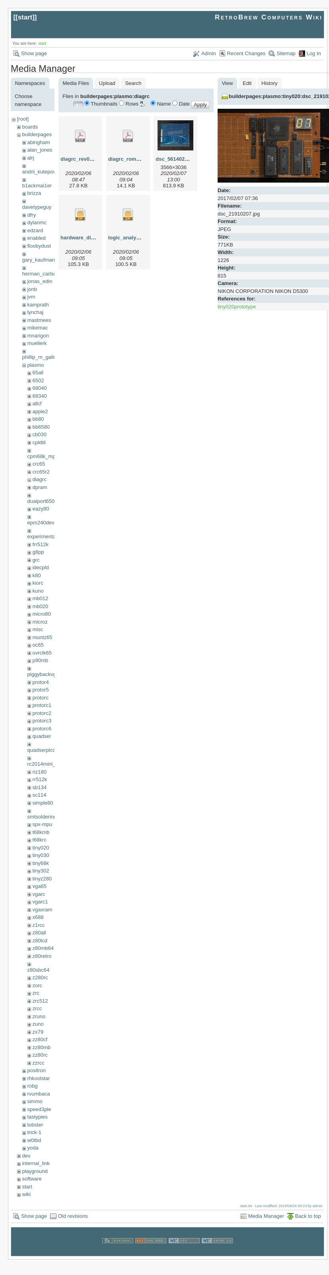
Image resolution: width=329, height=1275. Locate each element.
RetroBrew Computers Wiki (269, 17)
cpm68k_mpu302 (47, 456)
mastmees (39, 320)
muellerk (37, 343)
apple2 (40, 411)
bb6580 (40, 427)
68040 (39, 388)
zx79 (37, 1032)
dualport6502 (42, 501)
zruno (38, 1016)
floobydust (39, 246)
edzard (35, 230)
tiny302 (40, 871)
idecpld (40, 567)
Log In (314, 53)
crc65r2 (40, 472)
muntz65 (42, 637)
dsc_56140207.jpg (178, 159)
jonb (32, 289)
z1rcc (38, 925)
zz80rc (39, 1055)
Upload (107, 83)
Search (133, 83)
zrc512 (40, 1001)
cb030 (39, 434)
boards (30, 127)
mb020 (40, 606)
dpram (39, 487)
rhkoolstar (38, 1078)
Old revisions (73, 1216)
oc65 (37, 645)
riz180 (39, 772)
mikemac (37, 328)
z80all (39, 933)
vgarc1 (40, 902)
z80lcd (39, 941)
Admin (208, 53)
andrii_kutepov (39, 172)
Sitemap (286, 53)
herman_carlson (40, 274)
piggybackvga (43, 674)
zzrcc (38, 1063)
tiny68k (40, 863)
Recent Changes (246, 53)
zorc (37, 985)
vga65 (39, 886)
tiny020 (40, 848)
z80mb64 (42, 948)
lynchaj (35, 312)
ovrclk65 (41, 653)
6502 (38, 380)
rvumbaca (38, 1094)
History (269, 83)
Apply (200, 105)
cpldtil (38, 442)
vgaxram (42, 910)
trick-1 (34, 1132)
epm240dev (41, 523)
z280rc (40, 977)
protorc (40, 698)
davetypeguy (37, 207)
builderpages (36, 134)
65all (37, 373)
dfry (31, 215)
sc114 (39, 795)
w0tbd (34, 1140)
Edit (247, 83)
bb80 (38, 419)
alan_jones (39, 150)
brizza (34, 193)
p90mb (40, 660)
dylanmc (36, 222)
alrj (30, 158)
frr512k (40, 544)
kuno (37, 591)
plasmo (35, 365)
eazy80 (40, 509)
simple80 (42, 803)
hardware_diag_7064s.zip (91, 238)
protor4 (40, 682)
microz (39, 622)
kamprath (38, 305)
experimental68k (46, 536)
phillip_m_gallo (39, 357)
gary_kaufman (38, 260)
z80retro (41, 956)
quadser (41, 736)
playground (34, 1171)
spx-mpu (42, 824)
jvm (31, 297)
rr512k (39, 779)
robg (32, 1086)
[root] (23, 119)
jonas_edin (39, 281)
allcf (36, 403)
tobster (35, 1125)
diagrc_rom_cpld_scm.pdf (140, 159)
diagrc (39, 479)
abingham (38, 142)
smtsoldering (42, 817)
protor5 (40, 690)
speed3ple (39, 1109)
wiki (26, 1194)
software (31, 1179)
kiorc (37, 583)
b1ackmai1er (37, 186)
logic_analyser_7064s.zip (139, 238)
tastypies (37, 1117)
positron (36, 1070)
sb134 (39, 787)
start (25, 17)
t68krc (39, 840)
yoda (32, 1148)
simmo (34, 1101)
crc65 (38, 464)
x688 (37, 917)
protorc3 (41, 721)
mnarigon (38, 336)
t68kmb (40, 832)
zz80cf (39, 1039)
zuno (37, 1024)
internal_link (35, 1163)
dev (26, 1156)
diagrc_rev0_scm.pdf (86, 159)
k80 (36, 575)
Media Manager (266, 1216)
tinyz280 (41, 879)
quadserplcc (41, 750)
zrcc (37, 1008)
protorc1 (41, 705)
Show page (34, 53)
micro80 (41, 614)
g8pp (38, 552)
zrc (35, 993)
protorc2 (41, 713)
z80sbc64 (38, 970)
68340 (39, 396)
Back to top (308, 1216)
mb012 (40, 598)
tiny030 (40, 855)
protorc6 (41, 729)
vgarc (38, 894)
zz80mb (41, 1047)
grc (35, 560)
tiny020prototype (237, 307)
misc (37, 629)
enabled (36, 238)
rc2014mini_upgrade (51, 764)
